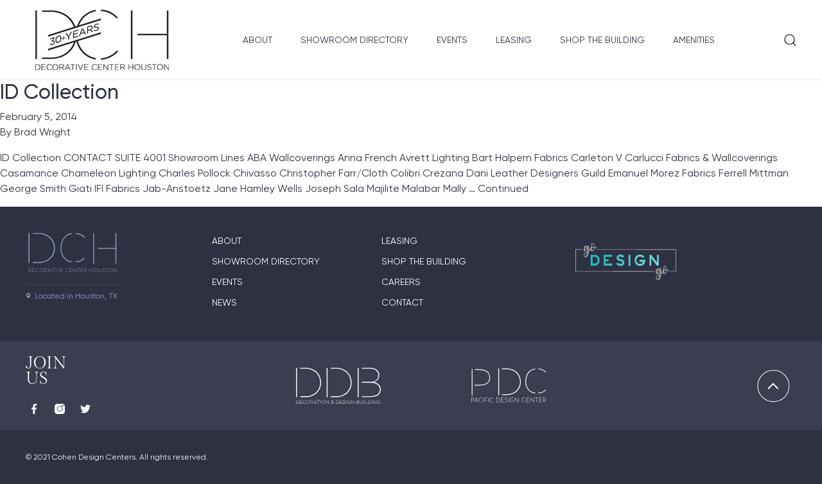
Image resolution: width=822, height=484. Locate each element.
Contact (402, 302)
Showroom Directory (354, 40)
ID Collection (59, 92)
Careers (401, 282)
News (224, 302)
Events (452, 40)
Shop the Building (602, 40)
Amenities (694, 40)
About (257, 40)
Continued (503, 188)
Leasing (514, 40)
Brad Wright (42, 132)
